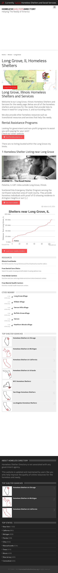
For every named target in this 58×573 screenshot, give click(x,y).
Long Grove (17, 54)
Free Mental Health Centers (12, 283)
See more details (11, 202)
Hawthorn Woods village (23, 324)
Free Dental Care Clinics (11, 268)
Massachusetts (8, 545)
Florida (5, 538)
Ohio (4, 542)
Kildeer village (19, 302)
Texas (5, 549)
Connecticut (7, 561)
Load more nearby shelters (14, 251)
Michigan (6, 534)
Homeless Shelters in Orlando (24, 370)
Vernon (16, 319)
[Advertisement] (29, 33)
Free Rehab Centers (9, 276)
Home (4, 54)
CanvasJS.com (52, 245)
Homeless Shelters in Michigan (25, 349)
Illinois (10, 54)
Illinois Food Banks (9, 261)
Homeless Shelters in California (25, 360)
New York (6, 526)
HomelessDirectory (19, 9)
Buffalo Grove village (21, 313)
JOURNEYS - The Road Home (16, 181)
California (6, 530)
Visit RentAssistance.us (13, 137)
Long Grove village (20, 296)
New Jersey (7, 557)
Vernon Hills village (21, 307)
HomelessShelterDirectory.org (28, 569)
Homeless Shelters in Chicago (24, 338)
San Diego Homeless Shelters (24, 392)
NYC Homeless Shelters (22, 381)
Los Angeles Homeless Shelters (25, 403)
